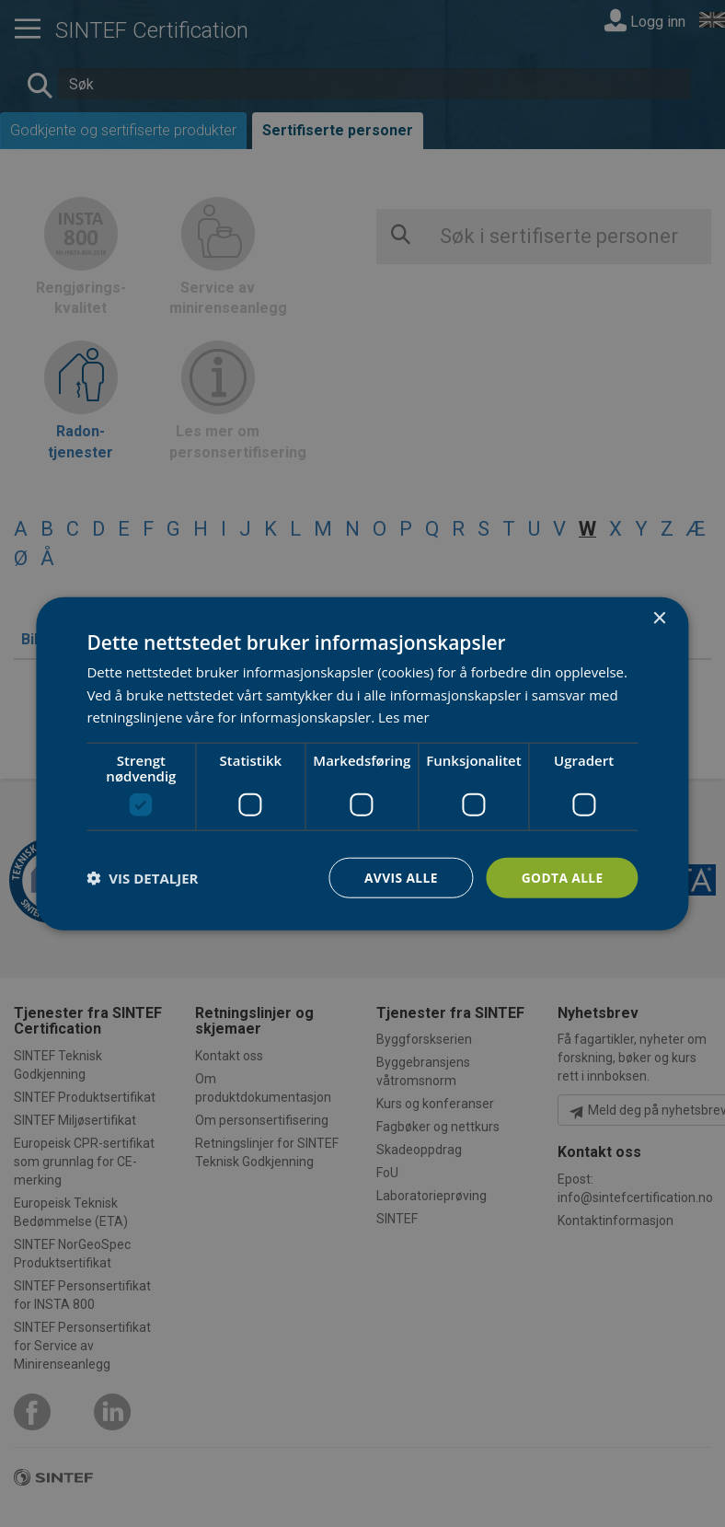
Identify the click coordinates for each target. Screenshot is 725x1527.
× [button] (659, 618)
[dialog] (362, 763)
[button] (142, 878)
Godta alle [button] (561, 876)
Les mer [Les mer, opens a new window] (404, 717)
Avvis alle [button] (399, 876)
